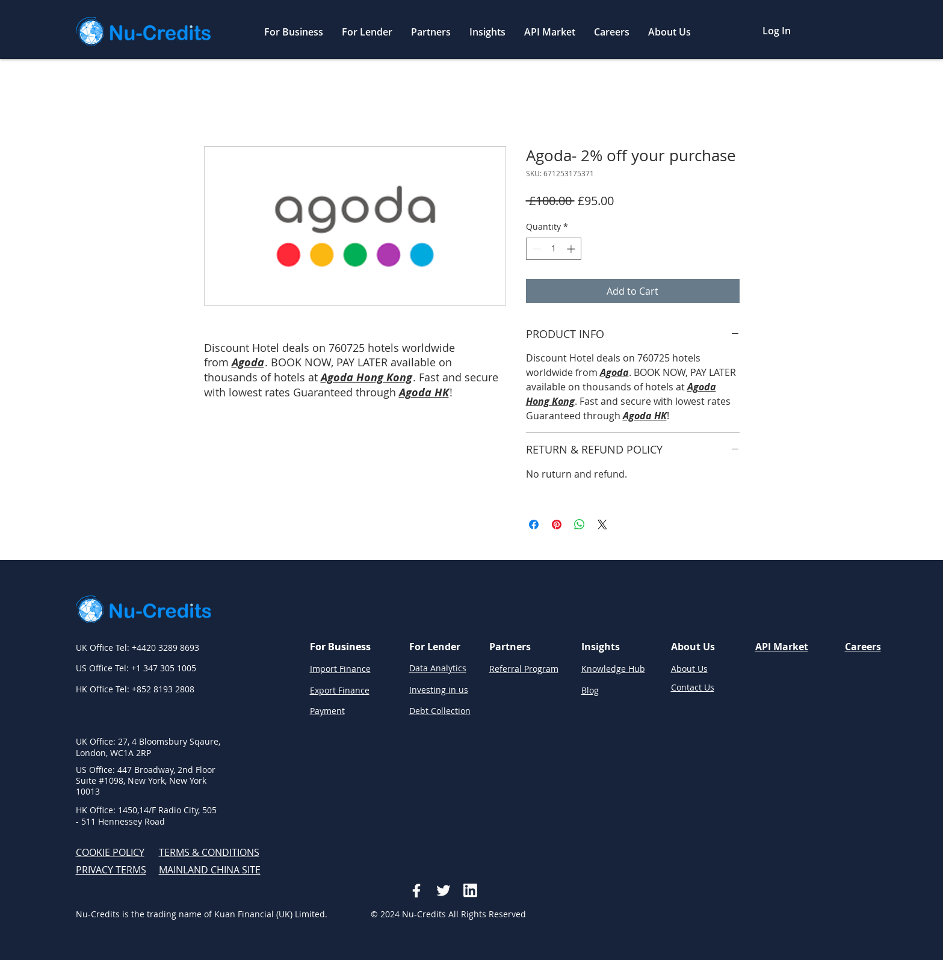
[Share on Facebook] (534, 524)
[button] (293, 32)
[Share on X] (602, 524)
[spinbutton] (553, 248)
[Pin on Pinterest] (556, 524)
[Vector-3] (470, 890)
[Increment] (572, 248)
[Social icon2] (443, 890)
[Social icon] (416, 890)
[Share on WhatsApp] (579, 524)
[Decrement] (535, 248)
